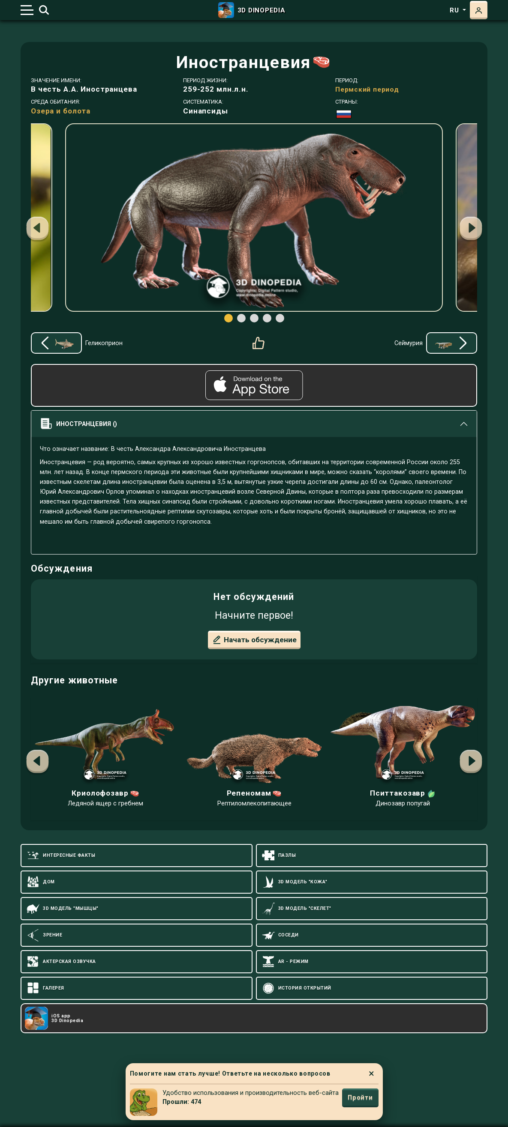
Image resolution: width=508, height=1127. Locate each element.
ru (455, 10)
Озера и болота (60, 111)
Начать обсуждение (254, 640)
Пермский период (367, 89)
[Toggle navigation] (27, 10)
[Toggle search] (43, 10)
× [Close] (371, 1073)
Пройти (360, 1097)
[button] (471, 229)
